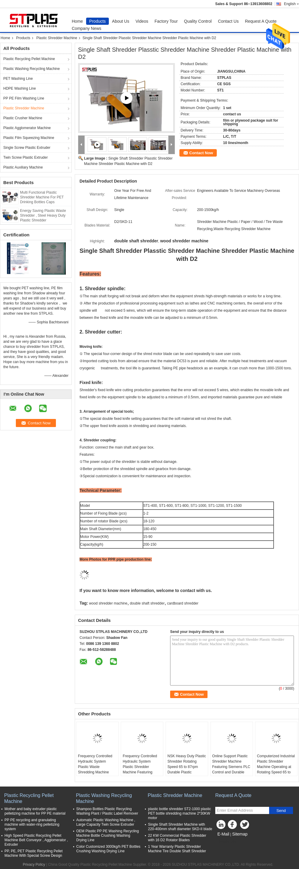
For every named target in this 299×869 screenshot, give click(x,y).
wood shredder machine (108, 603)
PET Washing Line (18, 79)
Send (281, 810)
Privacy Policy (34, 864)
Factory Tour (166, 21)
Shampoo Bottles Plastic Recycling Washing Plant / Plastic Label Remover (107, 811)
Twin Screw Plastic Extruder (25, 157)
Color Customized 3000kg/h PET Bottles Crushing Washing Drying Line (108, 848)
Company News (86, 28)
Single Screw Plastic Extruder (26, 148)
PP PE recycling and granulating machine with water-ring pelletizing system (31, 824)
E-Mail (223, 834)
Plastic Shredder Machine (56, 38)
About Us (120, 21)
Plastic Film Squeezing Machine (28, 138)
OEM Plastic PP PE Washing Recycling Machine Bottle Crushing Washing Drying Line (107, 835)
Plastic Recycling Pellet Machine (29, 59)
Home (77, 21)
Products (97, 21)
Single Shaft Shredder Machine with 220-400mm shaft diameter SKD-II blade (180, 826)
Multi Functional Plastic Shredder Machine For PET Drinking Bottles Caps (42, 197)
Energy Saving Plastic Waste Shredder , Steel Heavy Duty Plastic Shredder (43, 215)
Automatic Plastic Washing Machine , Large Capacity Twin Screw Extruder (105, 822)
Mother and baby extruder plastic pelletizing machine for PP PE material (34, 811)
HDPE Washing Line (19, 88)
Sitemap (239, 834)
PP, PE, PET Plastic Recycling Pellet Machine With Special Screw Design (33, 853)
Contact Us (228, 21)
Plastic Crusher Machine (22, 118)
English (291, 4)
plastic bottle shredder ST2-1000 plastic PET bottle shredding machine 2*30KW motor (179, 813)
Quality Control (198, 21)
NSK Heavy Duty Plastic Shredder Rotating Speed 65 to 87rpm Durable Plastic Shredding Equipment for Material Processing (186, 769)
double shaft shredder (147, 603)
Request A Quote (261, 21)
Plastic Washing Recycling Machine (31, 69)
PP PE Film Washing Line (23, 98)
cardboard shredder (183, 603)
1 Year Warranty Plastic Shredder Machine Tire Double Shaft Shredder (177, 848)
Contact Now (201, 153)
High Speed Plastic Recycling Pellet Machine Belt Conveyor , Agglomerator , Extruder (36, 840)
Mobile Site (226, 841)
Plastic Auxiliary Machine (23, 167)
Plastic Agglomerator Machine (27, 128)
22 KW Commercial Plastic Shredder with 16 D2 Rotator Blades (177, 837)
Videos (141, 21)
